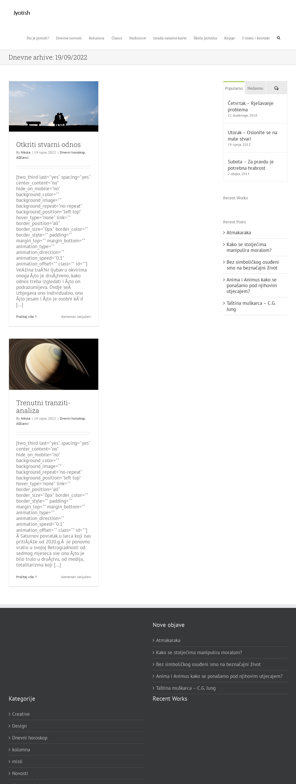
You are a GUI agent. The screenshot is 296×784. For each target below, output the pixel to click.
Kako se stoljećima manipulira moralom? (249, 247)
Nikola (25, 152)
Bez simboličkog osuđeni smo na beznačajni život (253, 265)
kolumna (21, 749)
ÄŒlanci (22, 157)
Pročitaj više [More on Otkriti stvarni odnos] (25, 316)
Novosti (20, 773)
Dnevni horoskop (72, 152)
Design (19, 726)
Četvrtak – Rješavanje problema (250, 106)
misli (17, 761)
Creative (21, 714)
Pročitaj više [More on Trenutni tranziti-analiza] (25, 577)
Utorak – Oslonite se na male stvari (252, 135)
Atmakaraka (239, 232)
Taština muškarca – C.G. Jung (251, 306)
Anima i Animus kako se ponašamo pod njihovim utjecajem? (252, 285)
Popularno (234, 88)
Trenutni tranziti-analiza (43, 406)
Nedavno (255, 88)
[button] (278, 37)
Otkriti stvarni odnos (48, 144)
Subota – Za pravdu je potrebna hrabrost (251, 164)
